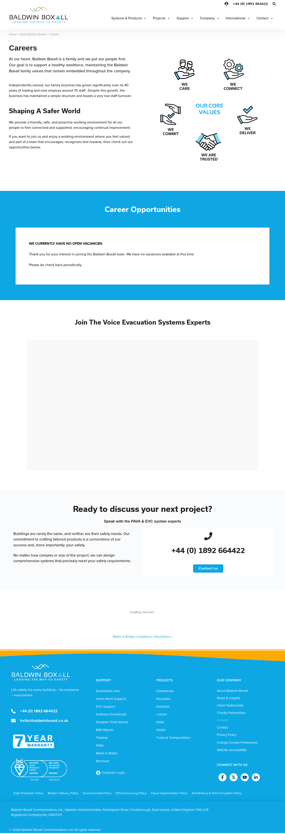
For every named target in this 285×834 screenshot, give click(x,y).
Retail (160, 723)
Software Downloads (111, 715)
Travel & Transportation (173, 738)
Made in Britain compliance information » (142, 637)
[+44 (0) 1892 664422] (208, 536)
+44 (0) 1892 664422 (250, 4)
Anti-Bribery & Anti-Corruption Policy (217, 794)
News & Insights (228, 699)
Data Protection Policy (28, 794)
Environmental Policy (97, 794)
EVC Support (105, 707)
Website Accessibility (231, 751)
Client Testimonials (230, 706)
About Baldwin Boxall (232, 691)
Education (163, 699)
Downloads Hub (108, 692)
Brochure (102, 762)
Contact (222, 728)
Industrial (162, 707)
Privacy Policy (226, 735)
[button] (274, 4)
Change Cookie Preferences (237, 743)
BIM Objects (104, 731)
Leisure (161, 715)
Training (102, 738)
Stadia (160, 731)
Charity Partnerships (231, 713)
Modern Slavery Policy (63, 794)
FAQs (100, 746)
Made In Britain (107, 754)
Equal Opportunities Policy (169, 794)
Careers (222, 721)
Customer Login (113, 773)
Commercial (164, 692)
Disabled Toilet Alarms (112, 723)
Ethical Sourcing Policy (131, 794)
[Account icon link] (226, 4)
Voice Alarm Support (111, 699)
